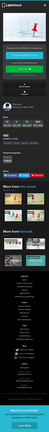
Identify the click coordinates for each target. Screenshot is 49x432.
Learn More (24, 425)
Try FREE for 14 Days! (24, 286)
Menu (45, 5)
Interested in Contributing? (24, 296)
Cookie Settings (24, 336)
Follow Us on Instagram (26, 357)
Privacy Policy (24, 332)
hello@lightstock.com (24, 387)
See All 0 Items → (10, 190)
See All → (7, 235)
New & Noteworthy (24, 319)
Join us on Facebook (26, 353)
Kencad (17, 104)
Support (24, 290)
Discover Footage (24, 309)
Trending (24, 316)
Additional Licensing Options (24, 75)
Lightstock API (24, 293)
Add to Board (24, 85)
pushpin (8, 143)
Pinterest (37, 175)
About (24, 280)
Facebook (10, 175)
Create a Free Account (24, 283)
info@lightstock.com (24, 374)
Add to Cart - (24, 69)
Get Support (24, 367)
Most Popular (24, 313)
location (34, 143)
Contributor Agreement (24, 339)
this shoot (27, 186)
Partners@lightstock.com (24, 381)
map (16, 143)
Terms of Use (24, 329)
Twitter (24, 175)
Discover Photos (24, 306)
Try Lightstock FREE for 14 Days (24, 55)
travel (25, 143)
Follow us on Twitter (26, 350)
